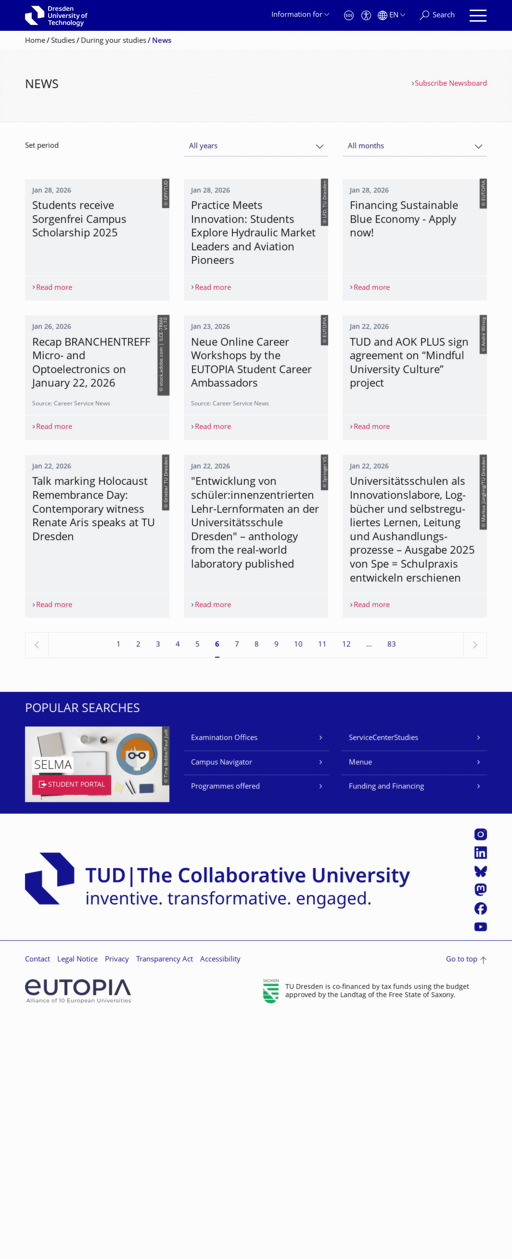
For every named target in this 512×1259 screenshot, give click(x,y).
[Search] (437, 16)
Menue (360, 1004)
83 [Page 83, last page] (391, 886)
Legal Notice (77, 1201)
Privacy (117, 1201)
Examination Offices (224, 979)
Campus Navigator (221, 1004)
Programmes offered (225, 1028)
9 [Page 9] (276, 886)
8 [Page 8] (257, 886)
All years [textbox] (203, 146)
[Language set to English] (391, 16)
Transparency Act (164, 1201)
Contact (37, 1201)
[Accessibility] (366, 15)
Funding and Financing (386, 1028)
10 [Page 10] (298, 886)
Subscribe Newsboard (451, 84)
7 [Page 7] (237, 886)
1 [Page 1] (118, 886)
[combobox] (256, 146)
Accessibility (220, 1201)
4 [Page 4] (178, 886)
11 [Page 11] (322, 886)
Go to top (461, 1201)
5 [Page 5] (197, 886)
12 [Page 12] (346, 886)
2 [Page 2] (138, 886)
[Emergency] (349, 15)
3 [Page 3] (158, 886)
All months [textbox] (366, 146)
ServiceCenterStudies (383, 979)
